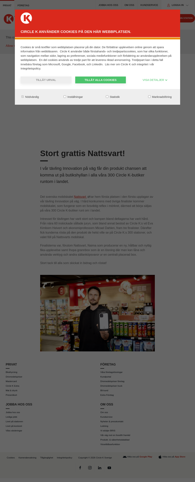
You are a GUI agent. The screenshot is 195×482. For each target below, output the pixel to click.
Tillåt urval (46, 79)
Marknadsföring (160, 96)
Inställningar (73, 96)
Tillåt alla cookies (101, 79)
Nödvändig (30, 96)
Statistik (113, 96)
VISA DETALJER (155, 79)
